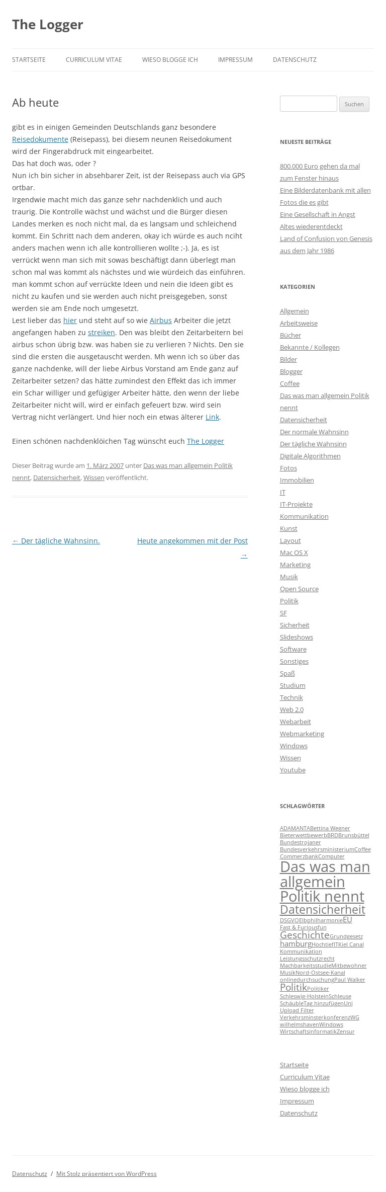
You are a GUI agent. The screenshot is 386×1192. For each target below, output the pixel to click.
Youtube (293, 769)
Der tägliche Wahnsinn (313, 443)
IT (282, 492)
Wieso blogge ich (170, 59)
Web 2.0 (292, 709)
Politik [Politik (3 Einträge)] (293, 987)
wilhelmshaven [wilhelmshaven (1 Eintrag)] (299, 1024)
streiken (101, 332)
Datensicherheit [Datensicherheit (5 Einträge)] (322, 909)
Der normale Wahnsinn (314, 431)
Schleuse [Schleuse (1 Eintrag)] (340, 996)
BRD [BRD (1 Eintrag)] (332, 835)
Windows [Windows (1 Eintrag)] (331, 1024)
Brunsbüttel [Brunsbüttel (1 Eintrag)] (353, 835)
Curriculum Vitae (94, 59)
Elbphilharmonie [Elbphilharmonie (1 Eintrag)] (321, 920)
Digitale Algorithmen (310, 455)
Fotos (288, 467)
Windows (294, 745)
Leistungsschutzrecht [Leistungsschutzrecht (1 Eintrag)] (307, 958)
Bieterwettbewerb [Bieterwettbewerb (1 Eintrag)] (303, 835)
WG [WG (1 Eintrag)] (354, 1017)
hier (70, 320)
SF (283, 612)
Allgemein (294, 310)
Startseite (29, 59)
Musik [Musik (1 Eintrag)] (288, 972)
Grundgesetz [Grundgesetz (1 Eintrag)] (346, 936)
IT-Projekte (296, 504)
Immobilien (297, 480)
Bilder (288, 359)
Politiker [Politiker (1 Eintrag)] (318, 988)
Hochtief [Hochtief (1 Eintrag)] (323, 944)
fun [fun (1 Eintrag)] (322, 927)
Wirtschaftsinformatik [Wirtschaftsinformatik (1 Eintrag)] (308, 1031)
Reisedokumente (40, 139)
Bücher (290, 335)
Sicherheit (295, 624)
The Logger (47, 24)
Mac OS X (294, 552)
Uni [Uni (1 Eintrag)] (348, 1003)
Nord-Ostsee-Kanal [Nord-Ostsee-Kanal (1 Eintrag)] (320, 972)
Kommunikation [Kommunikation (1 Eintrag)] (301, 951)
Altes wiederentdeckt (311, 226)
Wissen (94, 477)
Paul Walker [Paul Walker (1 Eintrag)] (349, 979)
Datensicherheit (56, 477)
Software (293, 649)
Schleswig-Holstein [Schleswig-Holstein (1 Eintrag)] (304, 996)
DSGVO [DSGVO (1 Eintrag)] (289, 920)
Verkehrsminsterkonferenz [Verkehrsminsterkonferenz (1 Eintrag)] (315, 1017)
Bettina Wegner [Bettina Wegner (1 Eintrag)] (330, 828)
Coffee (290, 383)
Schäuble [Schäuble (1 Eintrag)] (292, 1003)
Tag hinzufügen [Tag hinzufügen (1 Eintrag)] (324, 1003)
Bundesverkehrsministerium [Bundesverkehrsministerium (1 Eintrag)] (317, 849)
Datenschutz (295, 59)
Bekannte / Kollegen (310, 347)
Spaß (287, 673)
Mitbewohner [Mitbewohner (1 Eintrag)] (349, 965)
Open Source (299, 588)
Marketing (295, 564)
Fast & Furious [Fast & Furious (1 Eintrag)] (299, 927)
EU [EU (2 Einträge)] (347, 919)
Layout (290, 540)
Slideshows (296, 637)
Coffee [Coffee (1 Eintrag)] (362, 849)
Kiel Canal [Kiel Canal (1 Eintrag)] (351, 944)
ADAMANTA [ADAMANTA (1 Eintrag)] (295, 828)
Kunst (289, 528)
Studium (293, 685)
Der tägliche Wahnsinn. (56, 540)
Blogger (291, 371)
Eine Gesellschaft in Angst (317, 214)
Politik (289, 600)
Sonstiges (294, 661)
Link (212, 417)
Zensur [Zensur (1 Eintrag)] (346, 1031)
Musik (289, 576)
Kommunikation (304, 516)
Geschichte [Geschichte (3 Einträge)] (305, 934)
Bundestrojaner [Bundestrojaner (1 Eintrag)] (300, 842)
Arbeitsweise (299, 323)
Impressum (235, 59)
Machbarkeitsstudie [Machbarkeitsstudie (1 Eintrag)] (305, 965)
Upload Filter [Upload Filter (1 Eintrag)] (297, 1010)
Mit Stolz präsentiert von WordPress (106, 1173)
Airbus (161, 320)
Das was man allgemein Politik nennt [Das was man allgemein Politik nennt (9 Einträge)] (325, 881)
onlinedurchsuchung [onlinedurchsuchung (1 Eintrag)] (307, 979)
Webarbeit (295, 721)
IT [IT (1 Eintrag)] (336, 944)
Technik (291, 697)
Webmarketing (302, 733)
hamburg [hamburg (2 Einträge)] (296, 943)
